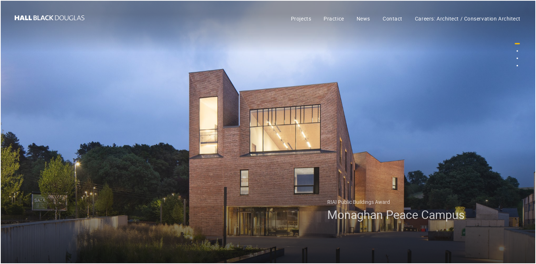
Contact (392, 18)
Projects (301, 18)
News (363, 18)
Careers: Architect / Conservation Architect (468, 18)
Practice (334, 18)
